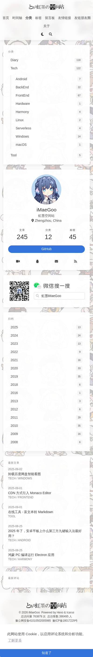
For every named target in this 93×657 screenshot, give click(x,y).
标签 (38, 18)
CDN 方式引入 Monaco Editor (29, 493)
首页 (6, 18)
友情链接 (64, 18)
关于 (46, 26)
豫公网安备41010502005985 (33, 620)
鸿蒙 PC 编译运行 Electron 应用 (31, 555)
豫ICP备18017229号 (65, 620)
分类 (28, 18)
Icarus (70, 612)
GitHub (46, 249)
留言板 (50, 18)
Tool (12, 516)
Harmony (25, 559)
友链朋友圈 (82, 18)
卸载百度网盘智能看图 (24, 474)
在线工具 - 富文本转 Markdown (30, 512)
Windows (25, 478)
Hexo (60, 612)
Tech (12, 478)
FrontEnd (25, 497)
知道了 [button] (47, 653)
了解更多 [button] (15, 640)
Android (24, 540)
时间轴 (17, 18)
